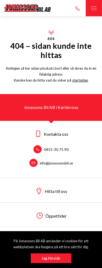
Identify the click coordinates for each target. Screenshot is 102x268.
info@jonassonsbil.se (51, 163)
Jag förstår (51, 258)
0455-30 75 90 (51, 149)
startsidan (80, 80)
